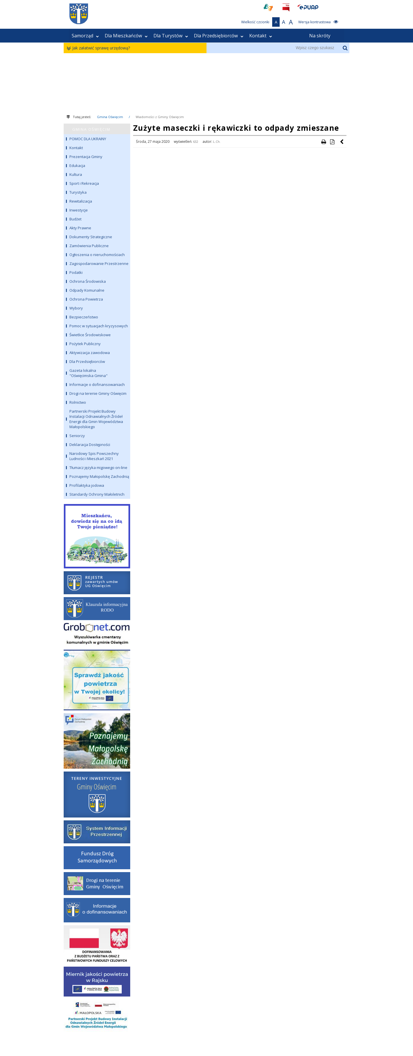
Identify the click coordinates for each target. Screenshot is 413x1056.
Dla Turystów (170, 35)
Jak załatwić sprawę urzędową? (99, 48)
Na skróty (319, 35)
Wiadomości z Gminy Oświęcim (160, 117)
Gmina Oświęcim (110, 117)
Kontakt (260, 35)
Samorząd (85, 35)
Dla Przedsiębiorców (218, 35)
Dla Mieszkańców (126, 35)
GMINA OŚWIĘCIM (91, 129)
